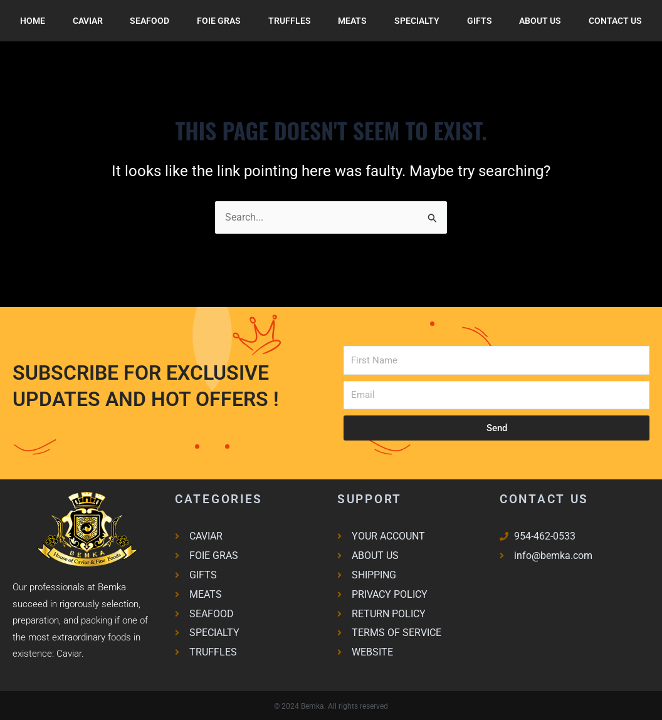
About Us (540, 21)
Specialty (416, 21)
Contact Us (615, 21)
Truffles (289, 21)
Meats (352, 21)
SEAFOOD (149, 21)
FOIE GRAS (219, 21)
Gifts (479, 21)
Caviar (88, 21)
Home (32, 21)
